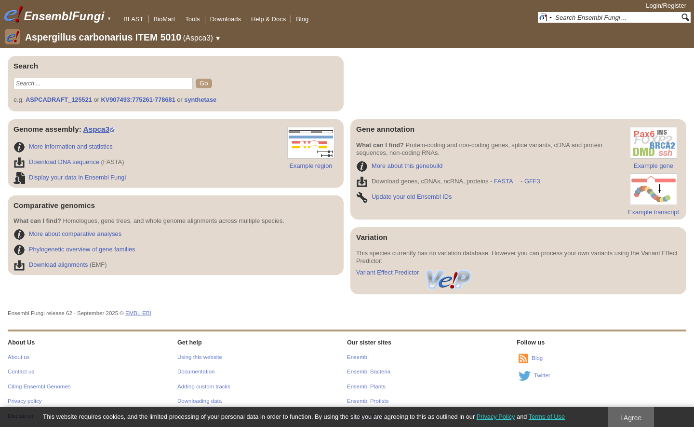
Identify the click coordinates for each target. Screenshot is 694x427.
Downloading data (199, 401)
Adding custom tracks (203, 386)
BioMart (164, 19)
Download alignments (50, 264)
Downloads (225, 19)
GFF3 (532, 181)
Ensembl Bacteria (368, 371)
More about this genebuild (399, 165)
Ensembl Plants (366, 386)
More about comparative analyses (67, 233)
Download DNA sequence (56, 161)
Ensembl (358, 357)
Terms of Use (547, 416)
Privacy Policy (496, 416)
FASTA (503, 181)
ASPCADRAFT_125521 (59, 99)
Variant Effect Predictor (414, 272)
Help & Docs (268, 19)
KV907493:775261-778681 (138, 99)
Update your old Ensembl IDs (404, 196)
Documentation (195, 371)
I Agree (631, 418)
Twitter (542, 375)
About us (18, 357)
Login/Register (666, 5)
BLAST (133, 19)
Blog (302, 19)
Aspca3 (96, 129)
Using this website (199, 357)
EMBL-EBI (138, 313)
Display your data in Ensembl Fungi (69, 177)
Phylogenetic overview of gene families (74, 249)
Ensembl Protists (367, 401)
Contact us (21, 371)
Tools (192, 19)
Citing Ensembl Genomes (39, 386)
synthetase (200, 99)
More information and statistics (63, 146)
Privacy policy (24, 401)
